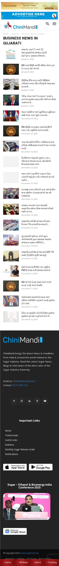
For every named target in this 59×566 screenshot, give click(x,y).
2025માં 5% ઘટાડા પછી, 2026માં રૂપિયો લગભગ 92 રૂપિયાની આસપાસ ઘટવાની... (38, 83)
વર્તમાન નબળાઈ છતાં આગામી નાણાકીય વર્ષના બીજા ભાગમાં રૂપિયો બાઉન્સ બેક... (37, 208)
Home (6, 33)
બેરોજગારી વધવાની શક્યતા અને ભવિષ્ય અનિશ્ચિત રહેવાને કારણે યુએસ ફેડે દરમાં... (38, 300)
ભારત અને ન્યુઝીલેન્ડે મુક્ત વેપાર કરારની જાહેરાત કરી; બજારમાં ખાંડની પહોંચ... (37, 176)
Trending (52, 562)
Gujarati (15, 33)
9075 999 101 (20, 385)
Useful (37, 562)
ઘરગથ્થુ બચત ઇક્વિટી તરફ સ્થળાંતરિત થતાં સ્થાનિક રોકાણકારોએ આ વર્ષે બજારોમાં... (38, 192)
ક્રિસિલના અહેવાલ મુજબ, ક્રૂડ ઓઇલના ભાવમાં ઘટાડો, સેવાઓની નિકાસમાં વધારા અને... (36, 161)
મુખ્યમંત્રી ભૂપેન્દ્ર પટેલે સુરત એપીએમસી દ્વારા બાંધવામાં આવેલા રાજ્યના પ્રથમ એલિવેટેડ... (36, 239)
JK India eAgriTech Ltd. (29, 553)
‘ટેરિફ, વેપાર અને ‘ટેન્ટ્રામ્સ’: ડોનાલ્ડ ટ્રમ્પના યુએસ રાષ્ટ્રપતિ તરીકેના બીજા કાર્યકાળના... (38, 99)
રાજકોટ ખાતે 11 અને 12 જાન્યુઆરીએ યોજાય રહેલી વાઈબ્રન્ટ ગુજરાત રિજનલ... (34, 52)
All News (22, 562)
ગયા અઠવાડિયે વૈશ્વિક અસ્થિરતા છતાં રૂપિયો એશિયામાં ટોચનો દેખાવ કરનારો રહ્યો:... (38, 145)
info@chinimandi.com (24, 381)
